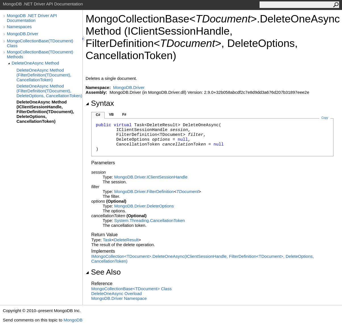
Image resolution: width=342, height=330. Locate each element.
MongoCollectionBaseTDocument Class (131, 288)
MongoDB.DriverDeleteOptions (144, 206)
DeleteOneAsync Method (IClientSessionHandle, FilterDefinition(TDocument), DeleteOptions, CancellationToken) (45, 111)
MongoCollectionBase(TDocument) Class (40, 43)
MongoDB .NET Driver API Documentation (32, 18)
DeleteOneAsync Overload (116, 293)
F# (124, 115)
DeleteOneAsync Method (35, 63)
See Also (103, 272)
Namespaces (19, 26)
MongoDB (72, 319)
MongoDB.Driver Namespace (119, 298)
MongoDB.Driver (22, 33)
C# (98, 115)
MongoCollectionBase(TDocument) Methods (40, 54)
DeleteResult (126, 239)
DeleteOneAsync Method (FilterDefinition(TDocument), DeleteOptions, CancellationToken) (49, 91)
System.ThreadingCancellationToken (149, 220)
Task (107, 239)
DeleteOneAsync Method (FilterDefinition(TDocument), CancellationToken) (43, 75)
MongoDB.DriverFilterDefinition (144, 191)
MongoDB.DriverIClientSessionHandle (151, 177)
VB (111, 115)
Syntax (100, 103)
